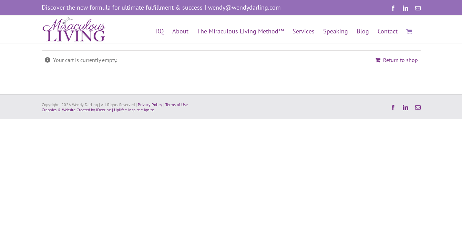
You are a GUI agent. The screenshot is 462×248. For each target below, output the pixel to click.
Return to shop (400, 59)
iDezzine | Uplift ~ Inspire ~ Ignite (125, 109)
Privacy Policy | (151, 104)
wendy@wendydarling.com (244, 7)
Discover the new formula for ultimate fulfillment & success (122, 7)
